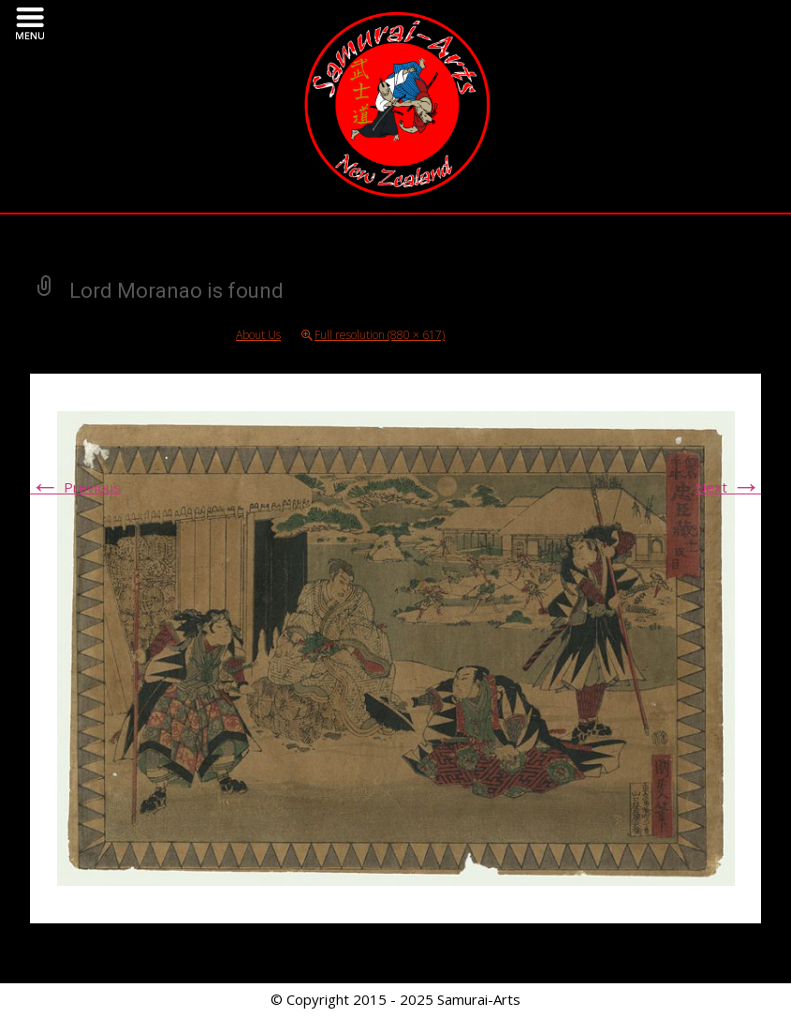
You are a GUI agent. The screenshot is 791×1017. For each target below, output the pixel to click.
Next (728, 487)
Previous (75, 487)
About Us (258, 335)
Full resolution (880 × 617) (380, 335)
